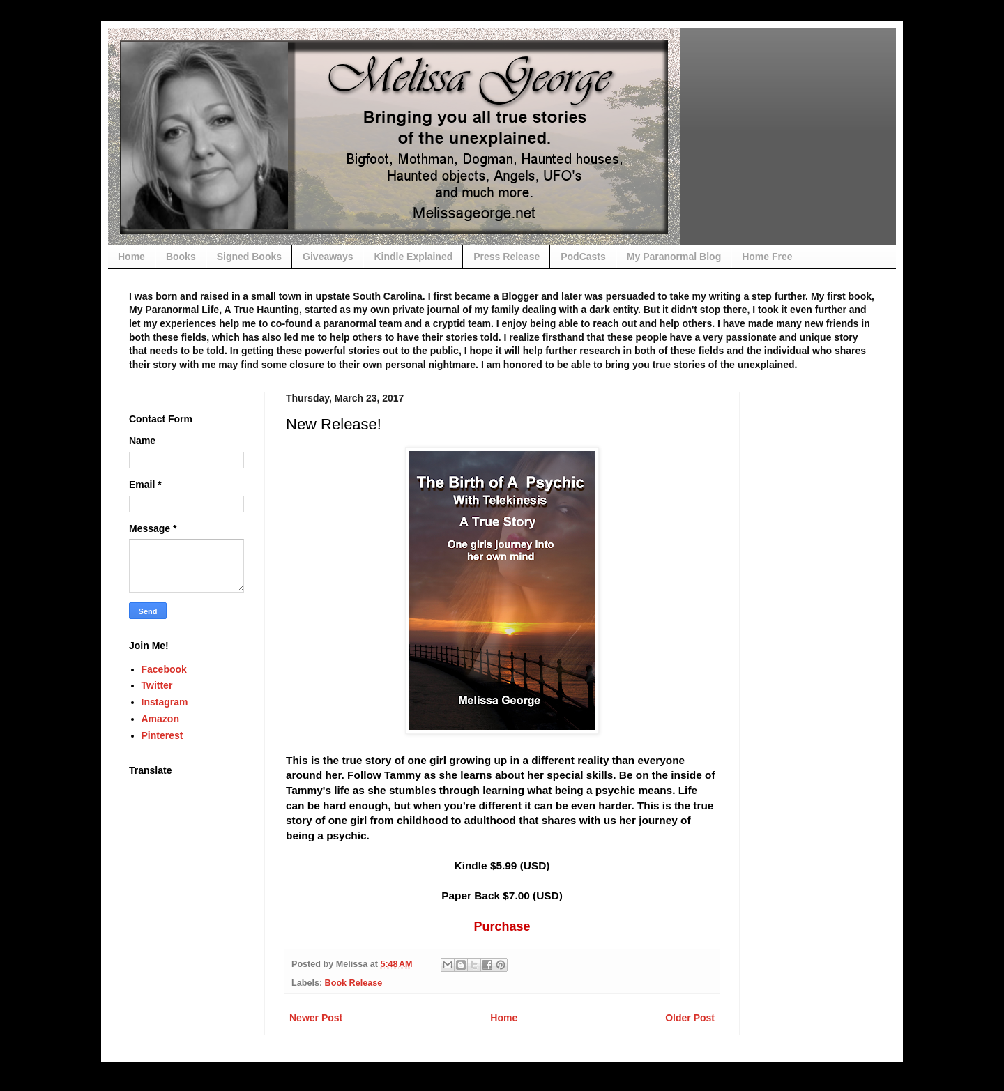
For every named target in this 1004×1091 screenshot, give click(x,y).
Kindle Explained (413, 256)
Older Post (690, 1017)
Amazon (160, 718)
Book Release (354, 983)
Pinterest (162, 735)
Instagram (165, 702)
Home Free (767, 256)
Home (131, 256)
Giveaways (328, 256)
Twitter (157, 685)
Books (181, 256)
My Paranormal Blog (674, 256)
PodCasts (583, 256)
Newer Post (315, 1017)
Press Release (506, 256)
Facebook (164, 669)
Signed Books (249, 256)
